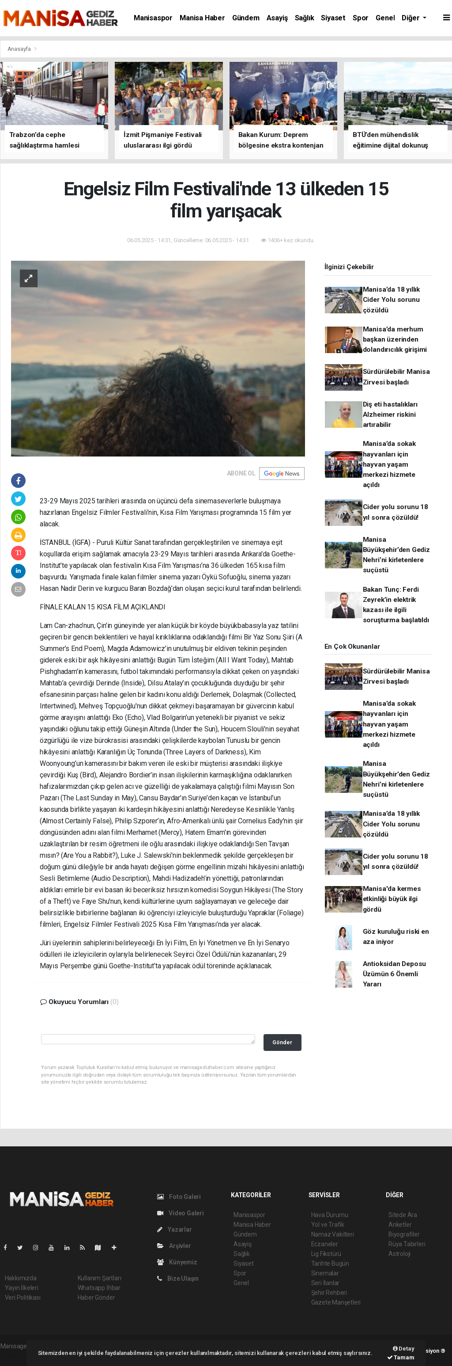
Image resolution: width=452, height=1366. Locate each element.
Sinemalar (325, 1273)
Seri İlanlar (325, 1282)
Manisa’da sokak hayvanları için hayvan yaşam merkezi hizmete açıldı (389, 464)
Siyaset (333, 18)
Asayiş (277, 18)
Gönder (282, 1042)
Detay (403, 1348)
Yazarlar (174, 1229)
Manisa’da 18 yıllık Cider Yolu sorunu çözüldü (391, 299)
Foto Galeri (179, 1196)
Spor (361, 18)
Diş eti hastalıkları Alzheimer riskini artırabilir (390, 414)
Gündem (246, 18)
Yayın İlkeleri (21, 1287)
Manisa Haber (202, 18)
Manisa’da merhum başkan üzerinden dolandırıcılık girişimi (395, 339)
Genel (385, 18)
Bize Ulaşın (178, 1278)
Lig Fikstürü (326, 1253)
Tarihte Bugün (330, 1263)
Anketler (399, 1224)
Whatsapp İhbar (99, 1287)
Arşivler (174, 1245)
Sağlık (304, 18)
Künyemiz (177, 1262)
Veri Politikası (23, 1297)
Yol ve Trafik (328, 1224)
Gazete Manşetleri (336, 1302)
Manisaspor (153, 18)
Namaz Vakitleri (332, 1234)
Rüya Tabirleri (406, 1244)
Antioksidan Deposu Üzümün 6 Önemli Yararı (394, 974)
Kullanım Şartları (99, 1278)
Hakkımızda (21, 1278)
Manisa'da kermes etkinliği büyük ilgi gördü (392, 899)
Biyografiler (404, 1234)
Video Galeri (180, 1213)
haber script (16, 1355)
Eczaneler (324, 1244)
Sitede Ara (402, 1214)
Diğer (411, 18)
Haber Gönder (96, 1297)
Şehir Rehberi (329, 1292)
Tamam (400, 1357)
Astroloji (399, 1253)
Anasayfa (20, 49)
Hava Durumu (329, 1214)
